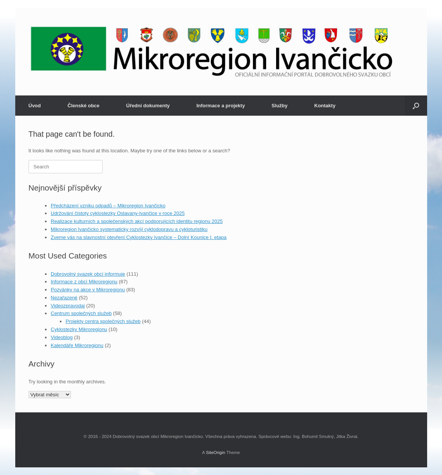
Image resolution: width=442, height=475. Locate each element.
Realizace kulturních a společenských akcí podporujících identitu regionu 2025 (137, 221)
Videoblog (62, 337)
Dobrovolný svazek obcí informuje (88, 274)
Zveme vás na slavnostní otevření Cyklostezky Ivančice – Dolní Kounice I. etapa (139, 237)
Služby (280, 105)
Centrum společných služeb (81, 313)
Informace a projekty (220, 105)
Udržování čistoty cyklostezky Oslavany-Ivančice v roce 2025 (118, 213)
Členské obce (84, 105)
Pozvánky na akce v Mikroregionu (88, 289)
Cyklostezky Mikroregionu (79, 329)
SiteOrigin (215, 452)
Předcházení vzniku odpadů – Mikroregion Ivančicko (108, 205)
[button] (416, 105)
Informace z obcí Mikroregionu (84, 281)
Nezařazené (64, 298)
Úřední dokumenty (148, 105)
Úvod (35, 105)
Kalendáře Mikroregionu (77, 345)
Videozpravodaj (68, 306)
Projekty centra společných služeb (103, 321)
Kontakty (325, 105)
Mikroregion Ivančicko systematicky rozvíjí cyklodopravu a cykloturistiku (129, 229)
